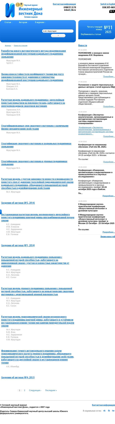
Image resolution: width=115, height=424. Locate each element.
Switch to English (107, 4)
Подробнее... (109, 76)
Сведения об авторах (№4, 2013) (18, 377)
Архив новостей (108, 236)
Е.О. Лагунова (12, 275)
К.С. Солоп (11, 277)
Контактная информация (64, 4)
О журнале (40, 22)
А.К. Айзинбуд (12, 366)
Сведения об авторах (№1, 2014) (18, 245)
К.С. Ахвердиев (13, 224)
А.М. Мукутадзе (13, 232)
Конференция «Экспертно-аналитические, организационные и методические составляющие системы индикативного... (95, 130)
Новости (82, 45)
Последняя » (51, 390)
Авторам (24, 22)
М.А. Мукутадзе (13, 192)
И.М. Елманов (12, 227)
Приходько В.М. (13, 115)
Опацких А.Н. (12, 86)
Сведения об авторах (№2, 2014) (18, 203)
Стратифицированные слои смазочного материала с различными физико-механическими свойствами (34, 127)
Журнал (8, 45)
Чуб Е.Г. (9, 63)
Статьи (9, 22)
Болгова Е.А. (12, 89)
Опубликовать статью (91, 34)
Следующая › (35, 390)
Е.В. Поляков (12, 234)
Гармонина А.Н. (13, 110)
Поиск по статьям (20, 45)
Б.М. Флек (10, 332)
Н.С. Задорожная (14, 229)
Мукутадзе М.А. (13, 61)
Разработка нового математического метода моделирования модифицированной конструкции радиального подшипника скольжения (33, 54)
